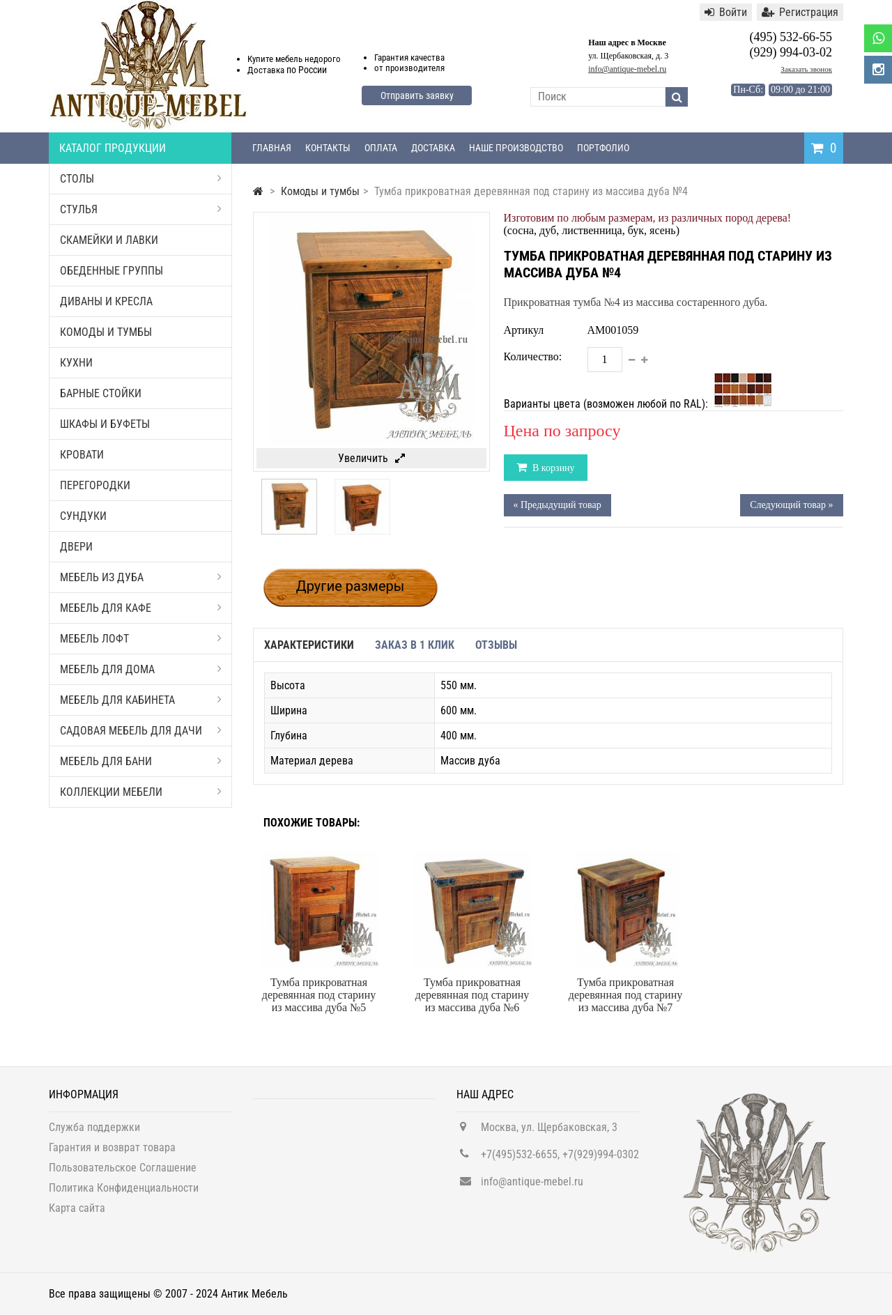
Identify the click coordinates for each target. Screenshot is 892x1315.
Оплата (380, 147)
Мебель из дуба (141, 577)
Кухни (76, 362)
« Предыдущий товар (557, 505)
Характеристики (309, 645)
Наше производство (516, 147)
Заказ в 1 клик (414, 645)
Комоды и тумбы (106, 332)
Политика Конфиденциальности (124, 1193)
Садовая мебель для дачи (141, 730)
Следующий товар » (791, 505)
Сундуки (83, 516)
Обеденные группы (111, 270)
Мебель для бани (141, 761)
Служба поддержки (94, 1132)
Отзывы (496, 645)
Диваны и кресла (106, 301)
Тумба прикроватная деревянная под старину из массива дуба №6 (472, 994)
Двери (76, 546)
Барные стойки (100, 393)
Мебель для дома (141, 669)
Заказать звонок (806, 69)
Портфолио (603, 147)
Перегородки (95, 485)
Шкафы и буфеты (105, 424)
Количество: (533, 356)
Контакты (328, 147)
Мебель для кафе (141, 608)
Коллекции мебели (141, 792)
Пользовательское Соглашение (123, 1173)
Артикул (524, 330)
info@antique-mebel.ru (627, 69)
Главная (271, 147)
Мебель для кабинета (141, 700)
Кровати (82, 454)
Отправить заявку (417, 95)
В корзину (552, 468)
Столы (141, 178)
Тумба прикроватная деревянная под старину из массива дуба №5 (319, 994)
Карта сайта (77, 1213)
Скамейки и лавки (109, 240)
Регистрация (800, 12)
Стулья (141, 209)
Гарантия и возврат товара (112, 1153)
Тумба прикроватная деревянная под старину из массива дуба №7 (625, 994)
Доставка (433, 147)
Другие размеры (350, 586)
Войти (726, 12)
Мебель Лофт (141, 638)
